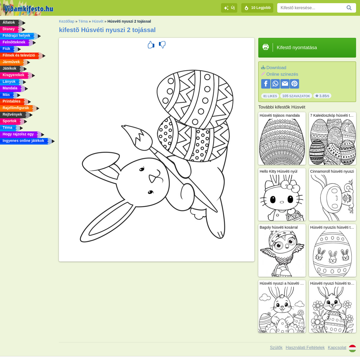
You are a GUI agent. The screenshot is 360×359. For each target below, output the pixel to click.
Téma (83, 21)
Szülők (276, 347)
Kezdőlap (66, 21)
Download (276, 67)
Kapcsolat (337, 347)
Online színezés (282, 74)
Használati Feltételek (305, 347)
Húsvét (98, 21)
